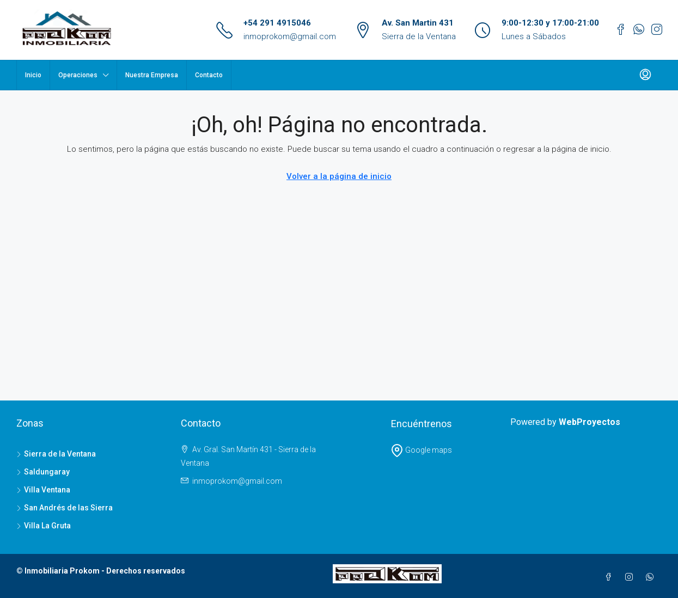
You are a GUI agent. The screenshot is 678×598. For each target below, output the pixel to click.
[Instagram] (631, 577)
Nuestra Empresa (151, 75)
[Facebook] (610, 577)
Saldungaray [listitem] (43, 471)
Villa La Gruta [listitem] (43, 525)
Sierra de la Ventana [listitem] (56, 453)
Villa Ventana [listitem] (43, 489)
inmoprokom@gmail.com (289, 36)
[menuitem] (645, 75)
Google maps (421, 450)
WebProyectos (589, 422)
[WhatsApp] (652, 577)
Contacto (209, 75)
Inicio (33, 75)
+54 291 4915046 (277, 23)
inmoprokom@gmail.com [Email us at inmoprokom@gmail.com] (237, 481)
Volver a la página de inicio (339, 176)
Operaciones (77, 75)
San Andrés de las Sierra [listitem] (64, 507)
